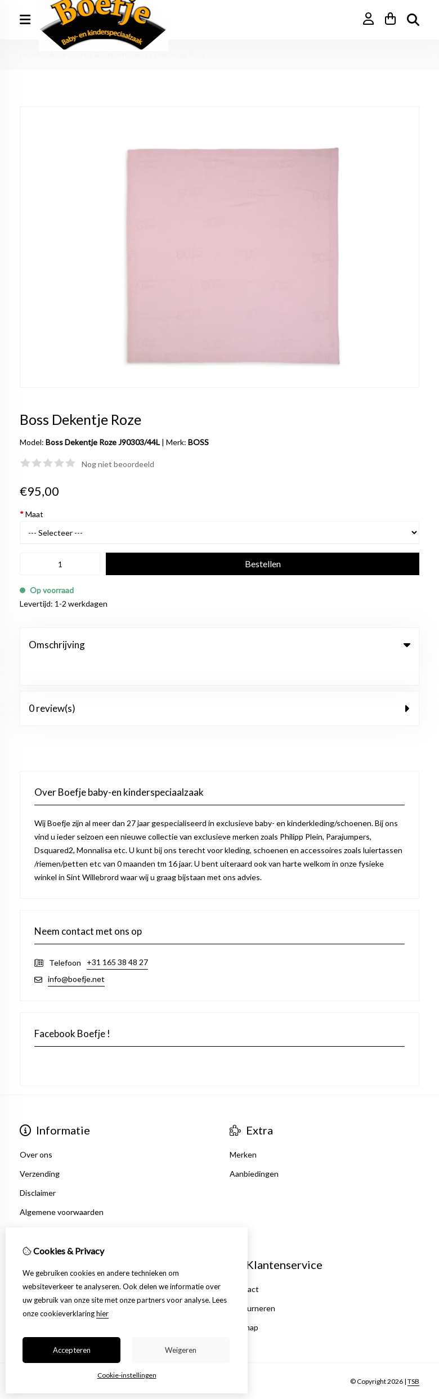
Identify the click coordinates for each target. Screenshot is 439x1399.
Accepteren (72, 1350)
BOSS (198, 442)
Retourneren (252, 1285)
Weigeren (180, 1350)
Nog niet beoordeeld (118, 464)
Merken (243, 1131)
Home (30, 54)
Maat (31, 514)
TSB (413, 1358)
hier (102, 1313)
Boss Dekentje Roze (170, 54)
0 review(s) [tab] (219, 685)
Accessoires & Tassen (88, 54)
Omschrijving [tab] (219, 645)
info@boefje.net (76, 956)
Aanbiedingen (254, 1150)
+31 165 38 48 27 (117, 939)
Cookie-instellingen (126, 1375)
